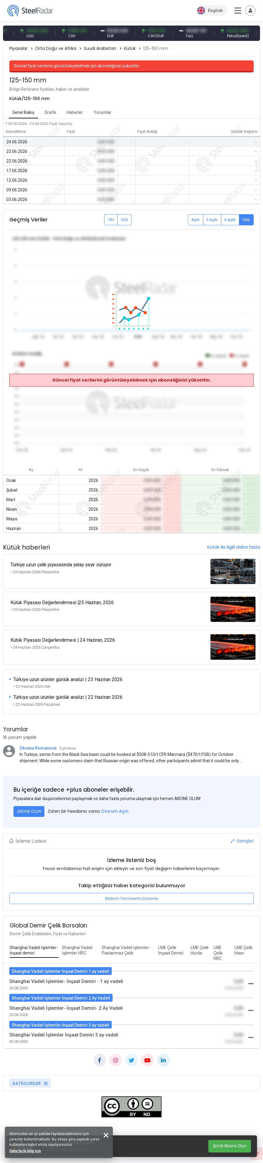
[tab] (34, 943)
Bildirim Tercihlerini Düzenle (131, 891)
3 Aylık (212, 220)
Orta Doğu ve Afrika (55, 48)
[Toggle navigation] (250, 10)
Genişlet (242, 833)
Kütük (130, 48)
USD (124, 220)
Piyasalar (18, 48)
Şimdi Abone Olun (229, 1145)
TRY (111, 220)
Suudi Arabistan (100, 48)
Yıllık (246, 220)
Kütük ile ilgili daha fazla (233, 547)
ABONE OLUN (29, 803)
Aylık (195, 220)
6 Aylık (230, 220)
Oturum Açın (114, 803)
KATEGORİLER (30, 1076)
